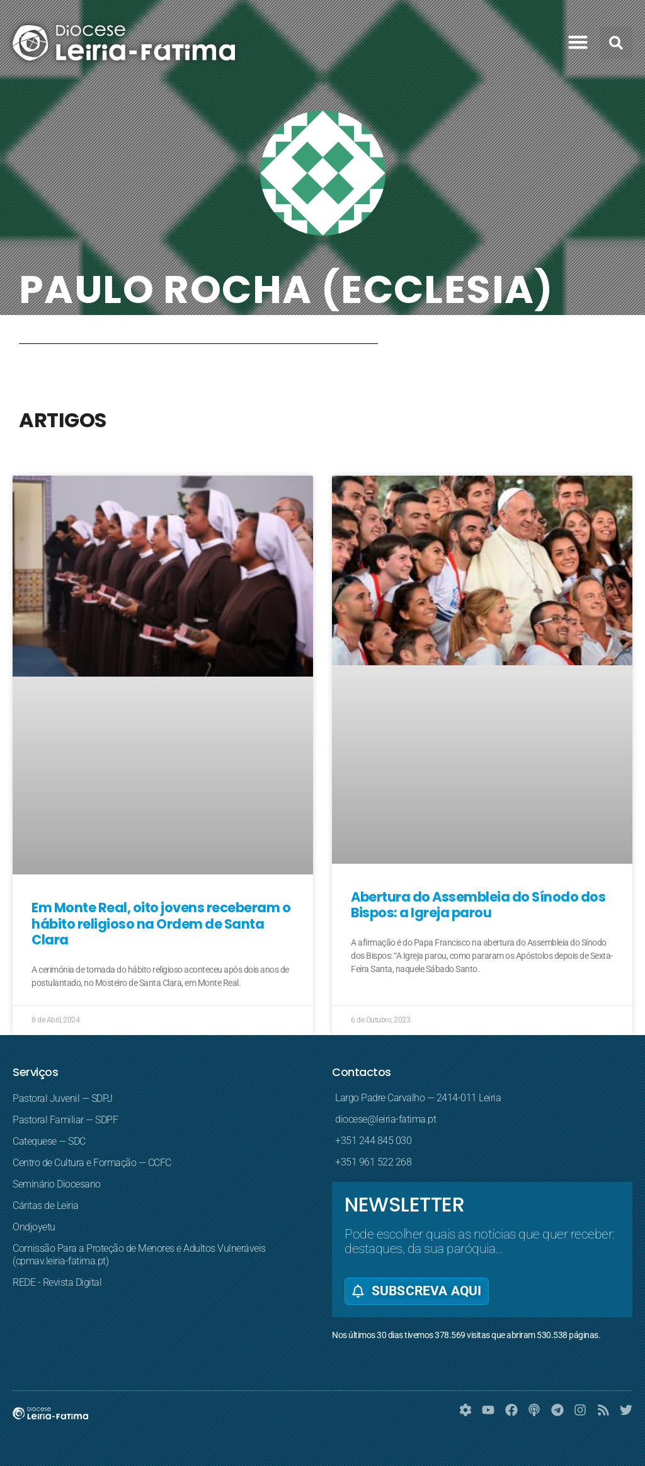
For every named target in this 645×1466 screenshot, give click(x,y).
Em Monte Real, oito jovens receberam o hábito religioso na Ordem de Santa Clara (160, 923)
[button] (578, 42)
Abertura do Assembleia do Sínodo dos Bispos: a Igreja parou (478, 905)
